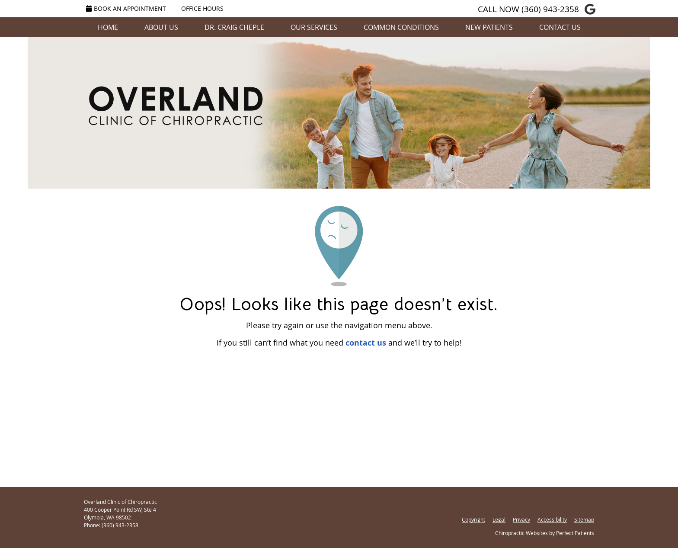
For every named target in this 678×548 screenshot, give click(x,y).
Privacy (521, 519)
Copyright (473, 519)
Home (108, 27)
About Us (161, 27)
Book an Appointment (126, 8)
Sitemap (584, 519)
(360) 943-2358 (550, 9)
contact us (365, 342)
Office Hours (202, 8)
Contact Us (560, 27)
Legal (499, 519)
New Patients (489, 27)
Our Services (314, 27)
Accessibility (552, 519)
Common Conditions (401, 27)
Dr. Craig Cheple (234, 27)
